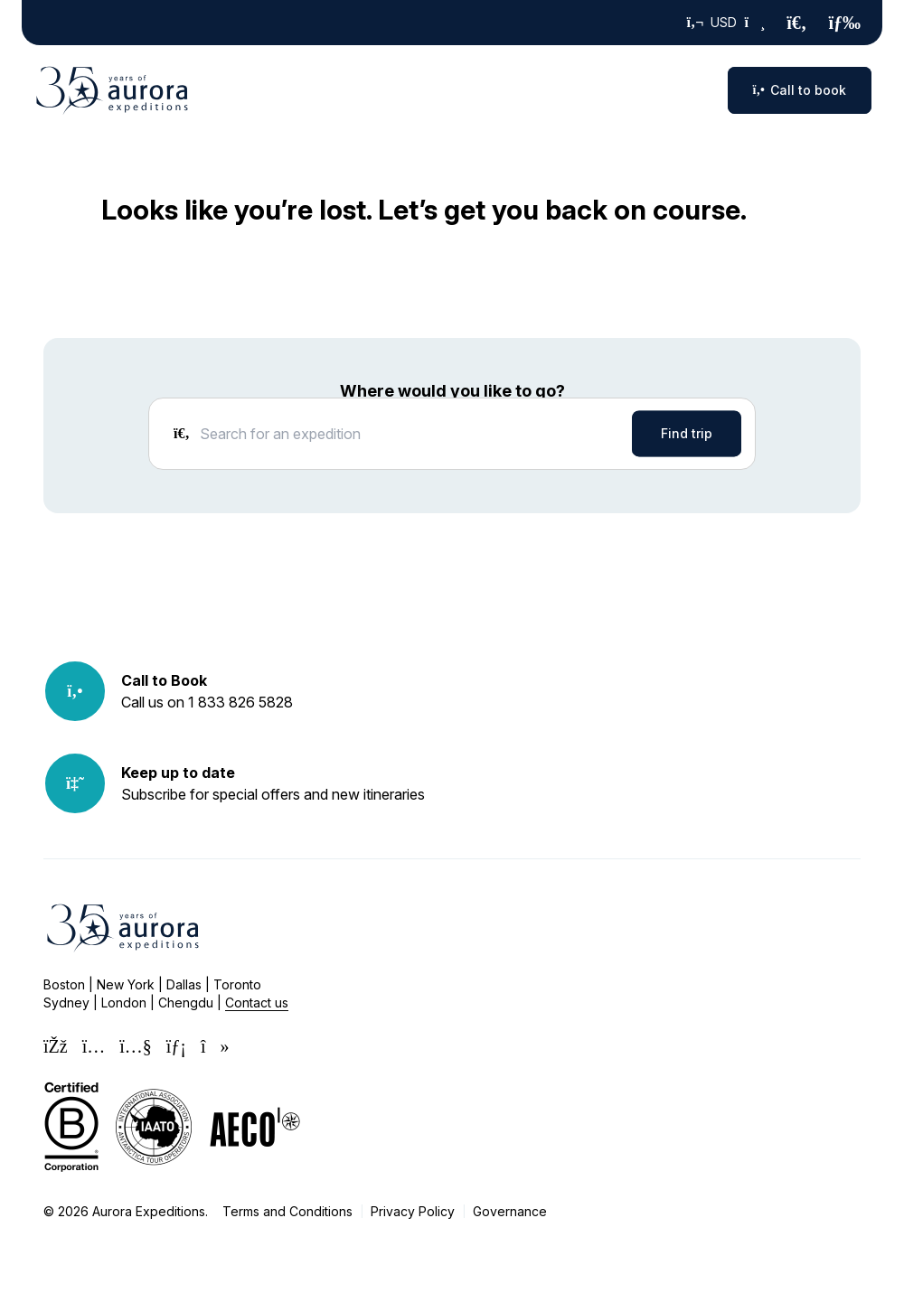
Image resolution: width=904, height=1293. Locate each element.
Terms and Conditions (287, 1211)
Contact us (256, 1002)
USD (726, 22)
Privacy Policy (413, 1211)
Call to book (799, 90)
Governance (510, 1211)
